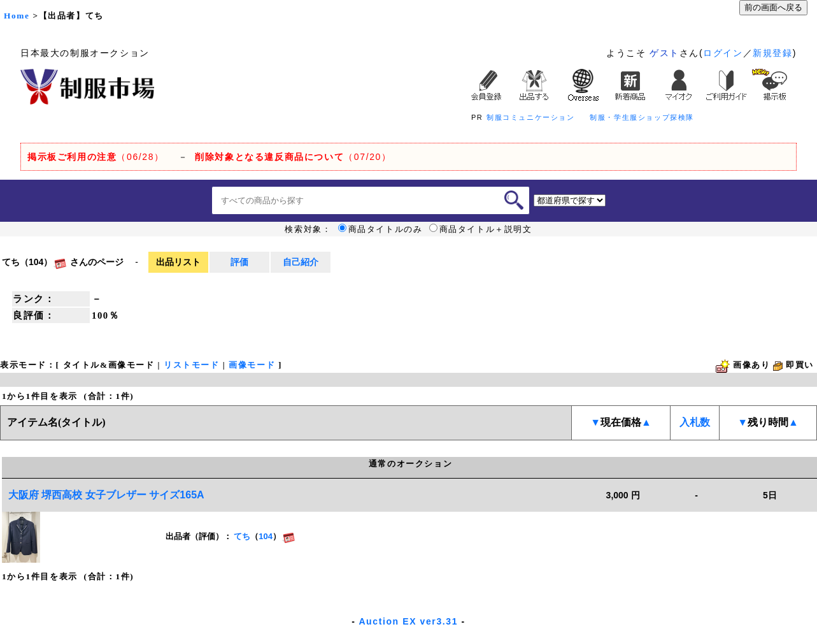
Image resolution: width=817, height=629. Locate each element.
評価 (239, 262)
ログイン (722, 53)
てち (242, 536)
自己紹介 (300, 262)
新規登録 (772, 53)
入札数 (694, 422)
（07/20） (293, 157)
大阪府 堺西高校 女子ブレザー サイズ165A (106, 494)
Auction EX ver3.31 (408, 621)
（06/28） (95, 157)
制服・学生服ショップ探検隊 (642, 117)
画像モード (252, 365)
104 (266, 536)
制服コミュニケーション (531, 117)
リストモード (192, 365)
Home (16, 15)
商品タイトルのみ (380, 229)
